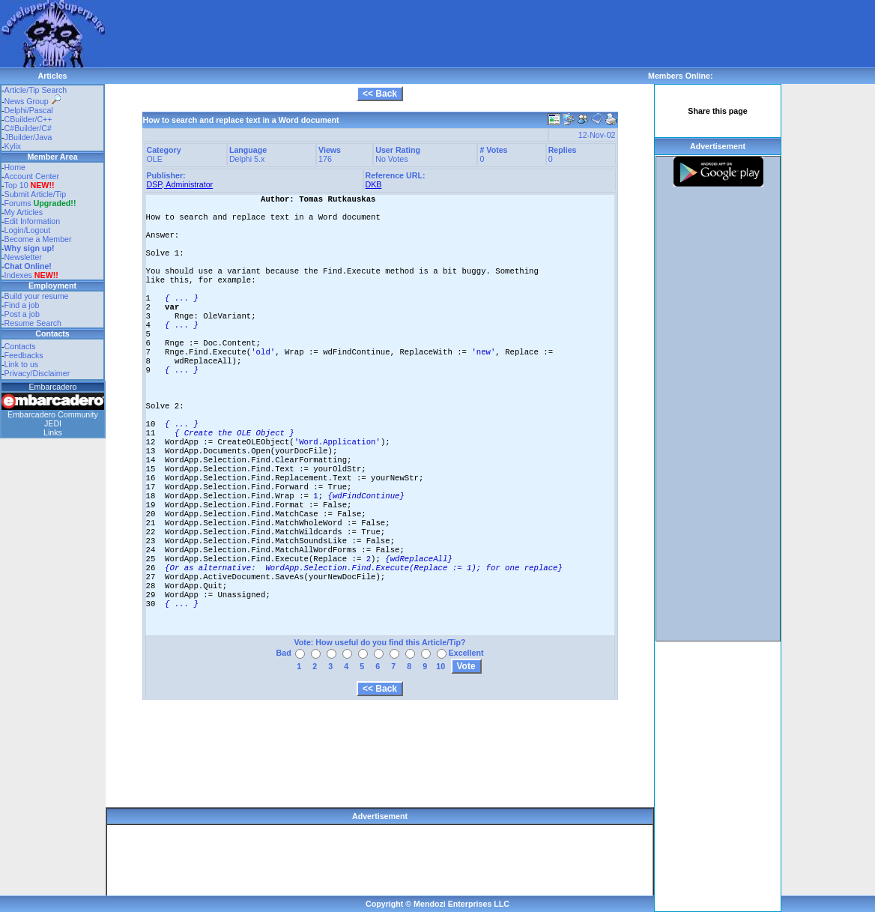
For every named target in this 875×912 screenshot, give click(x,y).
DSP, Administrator (180, 184)
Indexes (18, 275)
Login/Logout (27, 230)
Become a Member (38, 239)
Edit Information (32, 221)
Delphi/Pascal (28, 110)
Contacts (20, 346)
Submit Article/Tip (35, 194)
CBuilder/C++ (28, 119)
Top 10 (16, 185)
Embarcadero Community (52, 414)
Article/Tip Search (35, 89)
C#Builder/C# (28, 128)
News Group (32, 101)
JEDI (52, 423)
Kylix (13, 146)
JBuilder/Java (28, 137)
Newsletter (23, 257)
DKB (374, 184)
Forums (40, 203)
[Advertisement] (377, 33)
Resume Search (32, 322)
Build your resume (36, 296)
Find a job (22, 305)
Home (14, 167)
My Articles (23, 212)
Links (52, 432)
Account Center (31, 176)
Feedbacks (23, 355)
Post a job (22, 313)
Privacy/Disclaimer (37, 373)
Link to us (21, 364)
